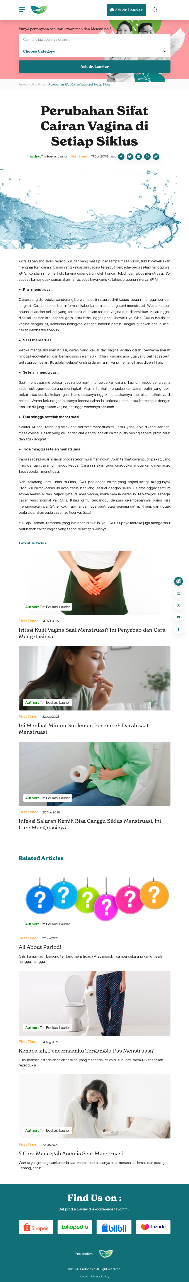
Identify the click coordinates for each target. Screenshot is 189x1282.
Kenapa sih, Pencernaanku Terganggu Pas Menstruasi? (86, 1051)
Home (23, 84)
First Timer (38, 84)
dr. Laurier (126, 9)
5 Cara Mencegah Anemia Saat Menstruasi (71, 1153)
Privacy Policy (100, 1276)
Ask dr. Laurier (94, 66)
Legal (84, 1276)
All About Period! (40, 947)
